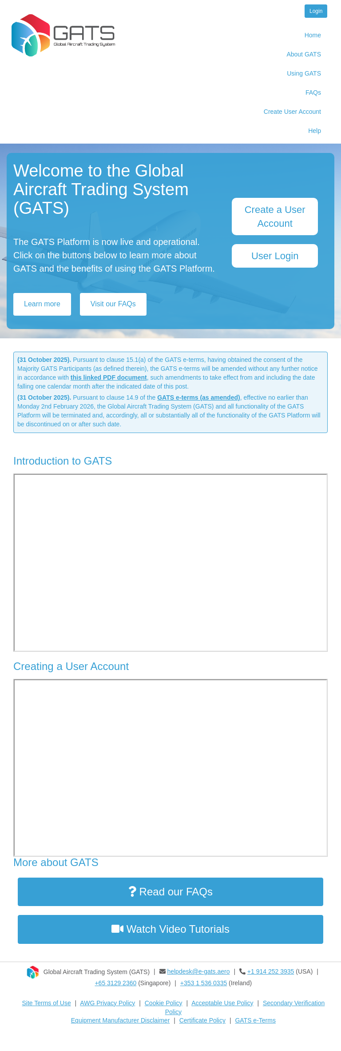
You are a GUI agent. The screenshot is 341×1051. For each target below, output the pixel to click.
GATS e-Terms (255, 1020)
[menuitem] (272, 36)
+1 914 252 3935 (270, 971)
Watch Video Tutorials (170, 929)
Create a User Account (275, 216)
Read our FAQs (170, 892)
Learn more (42, 304)
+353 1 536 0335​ (203, 983)
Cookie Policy (163, 1003)
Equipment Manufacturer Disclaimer (120, 1020)
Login (315, 11)
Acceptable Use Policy (222, 1003)
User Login (274, 255)
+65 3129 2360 (115, 983)
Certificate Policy (202, 1020)
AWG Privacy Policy (107, 1003)
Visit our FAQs (113, 304)
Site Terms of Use (46, 1003)
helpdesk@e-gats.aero (198, 971)
